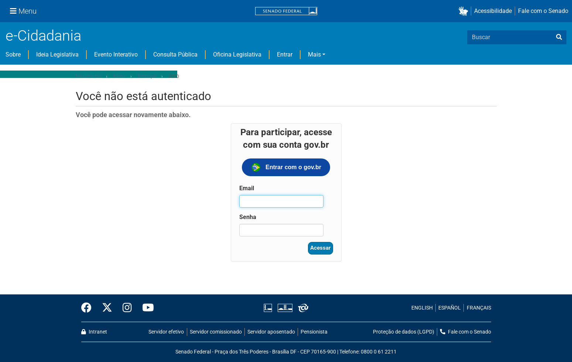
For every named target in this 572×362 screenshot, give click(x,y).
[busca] (559, 37)
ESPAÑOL (449, 308)
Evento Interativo (116, 54)
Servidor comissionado (216, 332)
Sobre (13, 54)
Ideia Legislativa (57, 54)
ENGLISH (422, 308)
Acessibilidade (493, 10)
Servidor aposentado (271, 332)
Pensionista (314, 332)
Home (119, 76)
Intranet (94, 332)
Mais (314, 54)
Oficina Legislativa (237, 54)
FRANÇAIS (479, 308)
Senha (247, 217)
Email (246, 188)
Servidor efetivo (166, 332)
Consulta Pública (175, 54)
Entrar (284, 54)
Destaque (147, 76)
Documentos (88, 76)
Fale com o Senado (543, 10)
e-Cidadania (43, 35)
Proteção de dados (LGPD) (403, 332)
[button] (465, 11)
